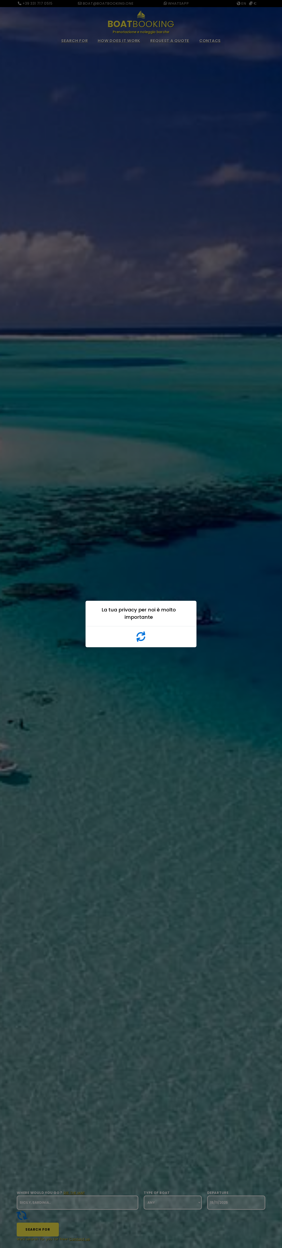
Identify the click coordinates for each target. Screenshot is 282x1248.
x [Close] (189, 614)
